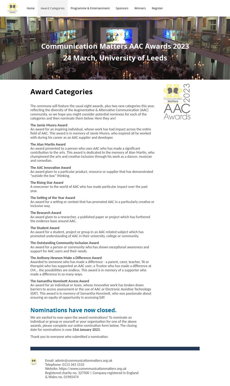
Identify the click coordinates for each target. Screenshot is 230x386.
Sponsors (122, 8)
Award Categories (53, 8)
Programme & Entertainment (90, 8)
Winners (140, 8)
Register (157, 8)
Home (31, 8)
